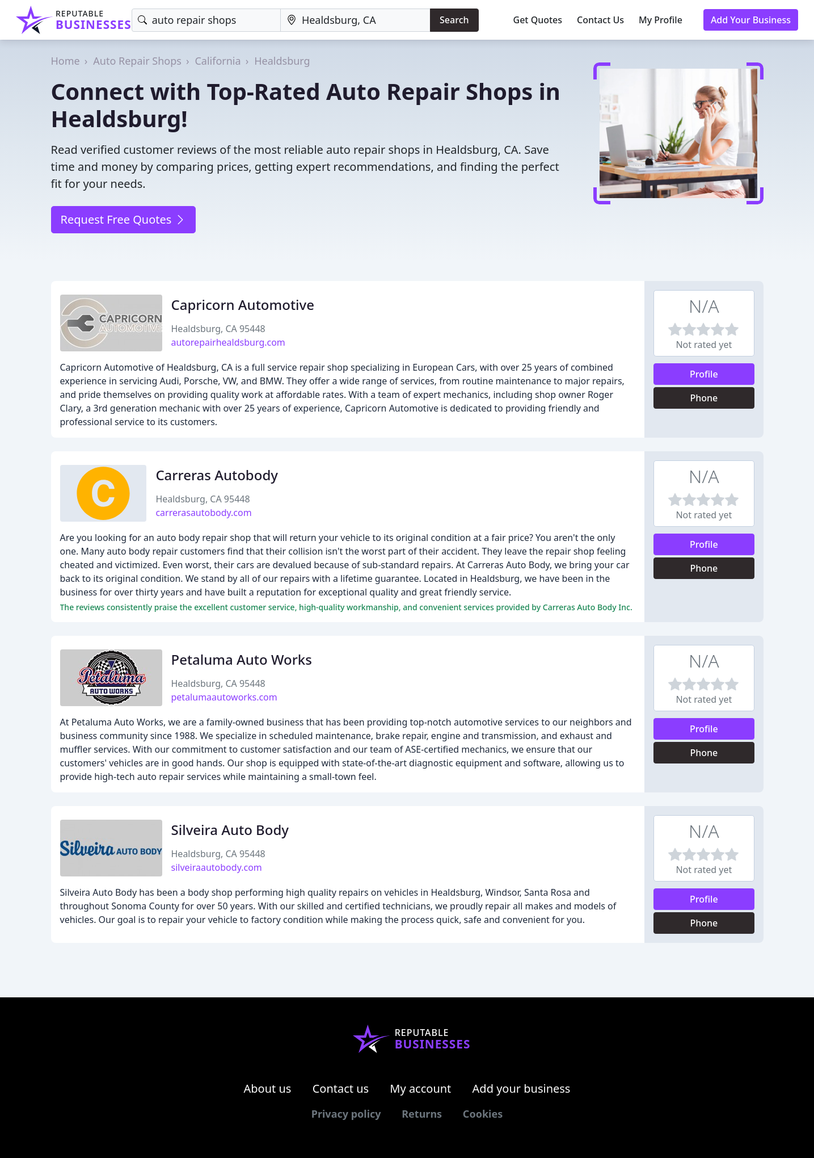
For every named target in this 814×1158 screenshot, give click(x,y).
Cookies (483, 1114)
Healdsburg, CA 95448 (218, 328)
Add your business (522, 1088)
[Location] (355, 20)
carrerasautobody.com (203, 512)
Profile (704, 374)
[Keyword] (206, 20)
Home (65, 61)
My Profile (660, 20)
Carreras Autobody (216, 474)
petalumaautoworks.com (224, 697)
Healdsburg (282, 61)
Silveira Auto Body (230, 829)
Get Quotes (538, 20)
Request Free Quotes (123, 219)
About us (268, 1088)
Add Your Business (751, 20)
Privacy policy (346, 1114)
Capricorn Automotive (242, 304)
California (218, 61)
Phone (704, 398)
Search (454, 20)
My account (420, 1088)
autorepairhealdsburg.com (228, 342)
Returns (422, 1114)
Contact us (341, 1088)
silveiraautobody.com (216, 867)
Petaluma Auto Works (241, 659)
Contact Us (600, 20)
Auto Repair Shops (137, 61)
